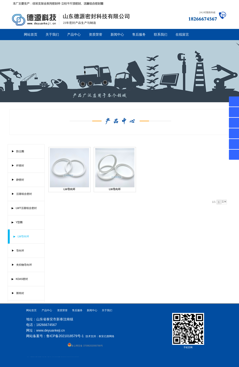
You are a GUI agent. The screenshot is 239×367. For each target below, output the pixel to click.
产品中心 (74, 34)
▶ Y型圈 (17, 222)
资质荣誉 (95, 34)
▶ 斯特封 (18, 293)
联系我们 (160, 34)
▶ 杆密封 (18, 165)
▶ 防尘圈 (18, 151)
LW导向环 (69, 189)
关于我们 (52, 34)
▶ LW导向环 (21, 236)
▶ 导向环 (18, 250)
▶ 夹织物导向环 (22, 264)
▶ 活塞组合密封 (22, 193)
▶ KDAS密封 (20, 278)
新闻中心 (117, 34)
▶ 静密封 (18, 179)
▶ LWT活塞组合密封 (24, 208)
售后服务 (139, 34)
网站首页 (30, 34)
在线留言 (182, 34)
